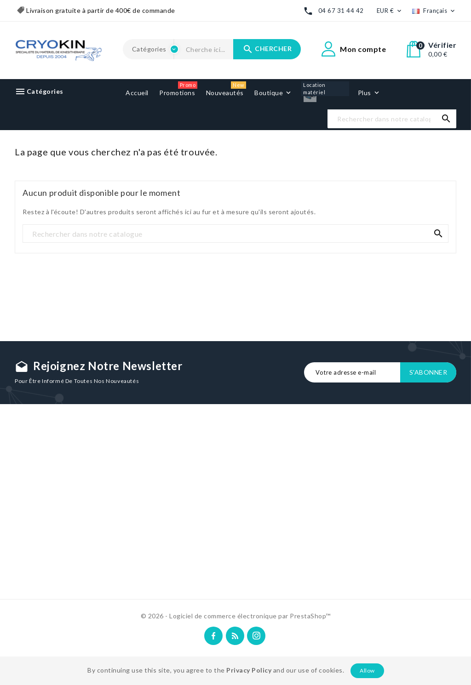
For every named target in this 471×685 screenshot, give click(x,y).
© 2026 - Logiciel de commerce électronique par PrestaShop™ (236, 616)
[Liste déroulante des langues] (434, 11)
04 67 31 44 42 (341, 10)
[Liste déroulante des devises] (390, 11)
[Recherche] (392, 119)
